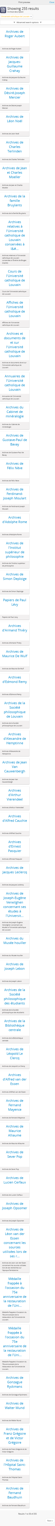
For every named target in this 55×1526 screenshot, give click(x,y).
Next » (50, 1520)
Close (51, 2)
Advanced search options (28, 22)
